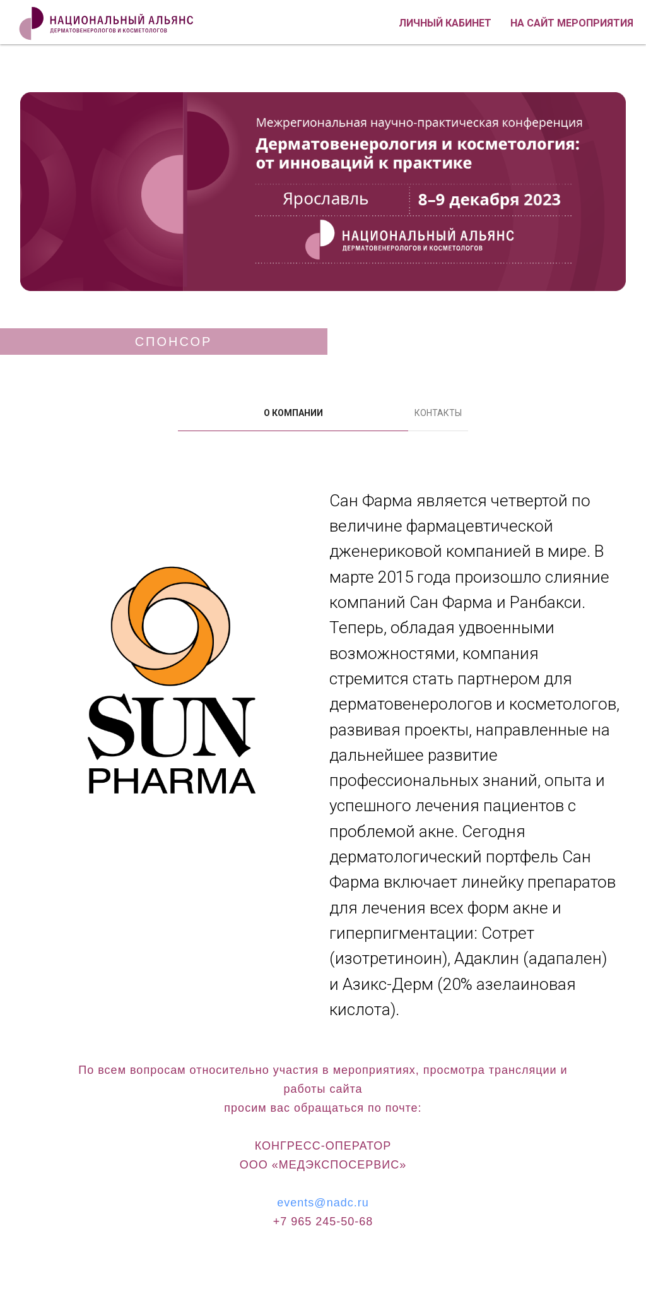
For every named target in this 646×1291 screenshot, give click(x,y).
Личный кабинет (445, 23)
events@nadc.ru (322, 1202)
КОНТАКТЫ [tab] (438, 413)
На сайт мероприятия (571, 23)
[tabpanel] (323, 757)
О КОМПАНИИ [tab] (293, 413)
